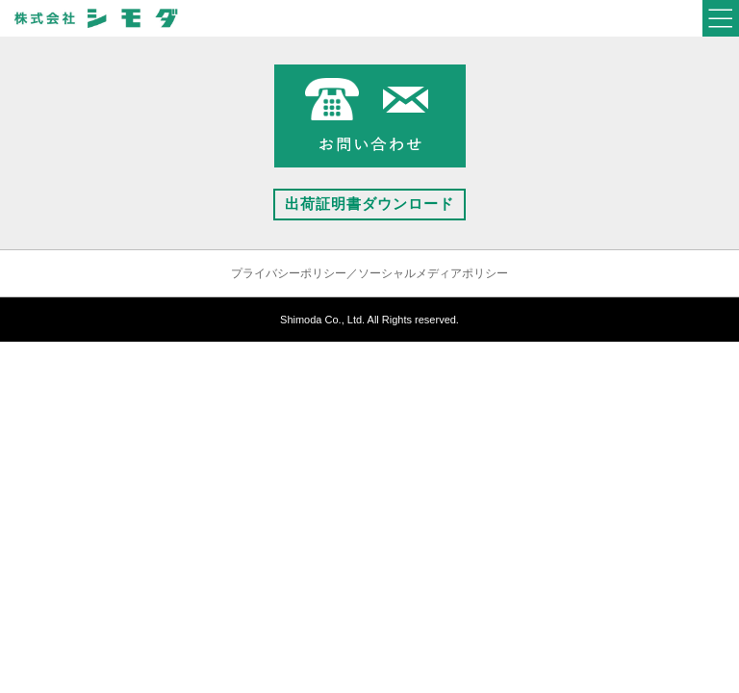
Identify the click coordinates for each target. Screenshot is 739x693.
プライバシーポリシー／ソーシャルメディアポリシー (369, 273)
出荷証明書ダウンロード (369, 203)
